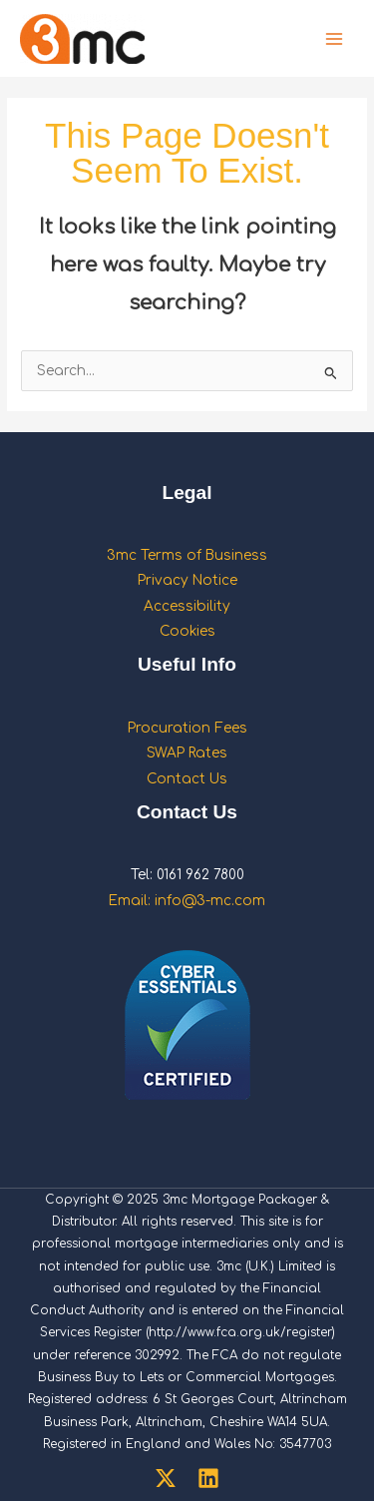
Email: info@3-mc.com (187, 900)
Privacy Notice (187, 580)
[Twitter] (166, 1478)
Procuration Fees (187, 728)
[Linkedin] (208, 1478)
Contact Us (187, 778)
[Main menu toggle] (334, 38)
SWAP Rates (187, 753)
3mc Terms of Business (187, 555)
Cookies (187, 631)
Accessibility (187, 606)
